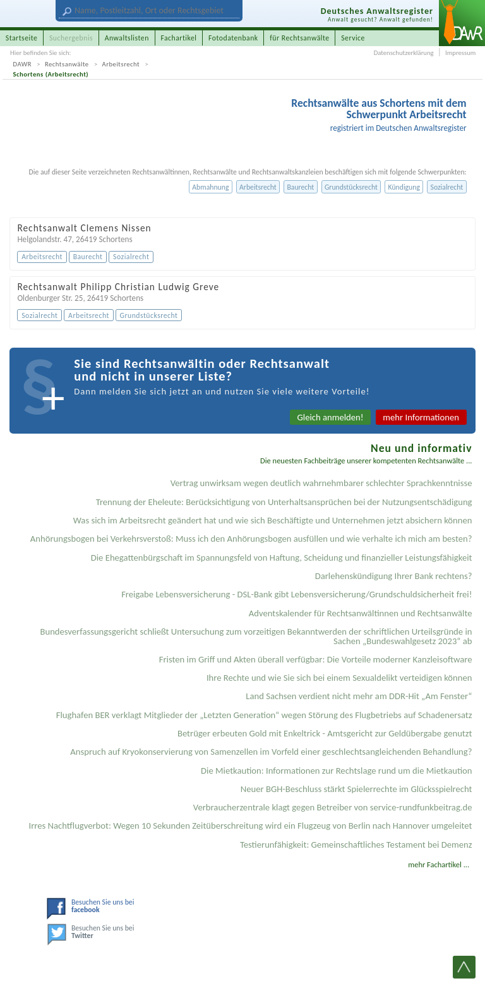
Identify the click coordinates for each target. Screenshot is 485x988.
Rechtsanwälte (67, 64)
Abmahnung (210, 187)
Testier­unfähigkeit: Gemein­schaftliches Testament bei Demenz (356, 844)
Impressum (460, 53)
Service (353, 38)
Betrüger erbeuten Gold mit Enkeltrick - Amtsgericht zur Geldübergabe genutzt (324, 733)
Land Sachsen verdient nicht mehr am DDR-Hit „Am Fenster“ (359, 696)
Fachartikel (178, 38)
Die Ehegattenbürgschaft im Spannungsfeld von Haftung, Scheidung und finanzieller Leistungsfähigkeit (281, 557)
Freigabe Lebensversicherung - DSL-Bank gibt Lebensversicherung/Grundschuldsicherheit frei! (296, 594)
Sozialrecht (447, 187)
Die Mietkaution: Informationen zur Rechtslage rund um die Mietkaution (336, 770)
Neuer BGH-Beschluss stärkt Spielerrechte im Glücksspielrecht (356, 789)
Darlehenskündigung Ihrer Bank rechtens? (393, 576)
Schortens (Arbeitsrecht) (51, 74)
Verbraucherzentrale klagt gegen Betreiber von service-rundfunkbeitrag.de (332, 807)
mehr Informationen (421, 417)
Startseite (22, 38)
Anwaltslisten (127, 38)
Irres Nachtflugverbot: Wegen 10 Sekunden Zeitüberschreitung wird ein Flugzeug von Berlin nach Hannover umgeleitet (250, 825)
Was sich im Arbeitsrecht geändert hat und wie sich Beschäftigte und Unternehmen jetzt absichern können (272, 520)
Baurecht (300, 187)
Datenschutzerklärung (404, 53)
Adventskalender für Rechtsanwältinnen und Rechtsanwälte (360, 613)
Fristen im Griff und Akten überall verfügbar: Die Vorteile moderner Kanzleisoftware (315, 659)
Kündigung (404, 187)
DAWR (22, 64)
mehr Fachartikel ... (438, 864)
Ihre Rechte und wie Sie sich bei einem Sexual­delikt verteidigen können (339, 677)
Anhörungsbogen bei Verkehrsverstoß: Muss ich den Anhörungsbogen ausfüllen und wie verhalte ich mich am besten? (251, 538)
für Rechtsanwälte (299, 38)
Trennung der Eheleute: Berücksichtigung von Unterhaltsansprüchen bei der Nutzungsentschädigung (284, 502)
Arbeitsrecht (121, 64)
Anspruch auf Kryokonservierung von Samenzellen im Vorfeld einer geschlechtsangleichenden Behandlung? (271, 751)
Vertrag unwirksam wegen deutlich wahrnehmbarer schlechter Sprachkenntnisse (321, 483)
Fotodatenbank (233, 38)
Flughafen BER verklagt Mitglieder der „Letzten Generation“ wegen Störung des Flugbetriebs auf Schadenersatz (264, 715)
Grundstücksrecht (351, 187)
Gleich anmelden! (330, 417)
